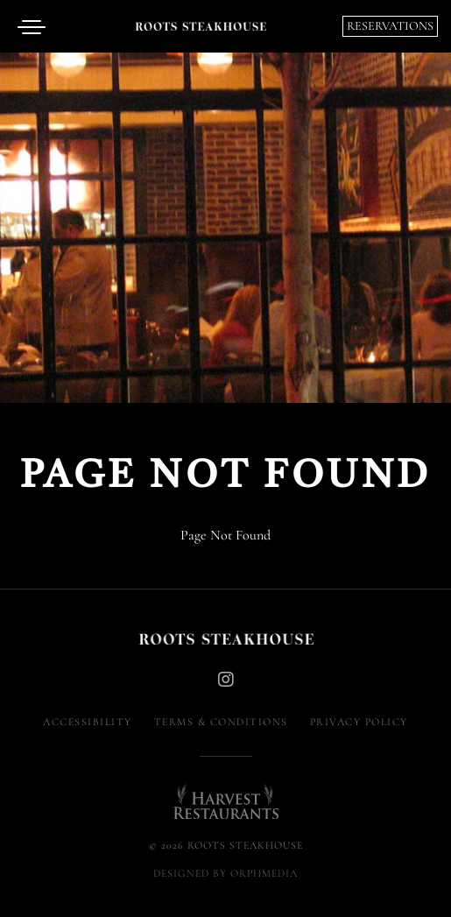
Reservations (390, 25)
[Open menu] (36, 26)
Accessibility (87, 722)
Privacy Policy (359, 722)
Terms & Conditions (221, 722)
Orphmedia (264, 873)
